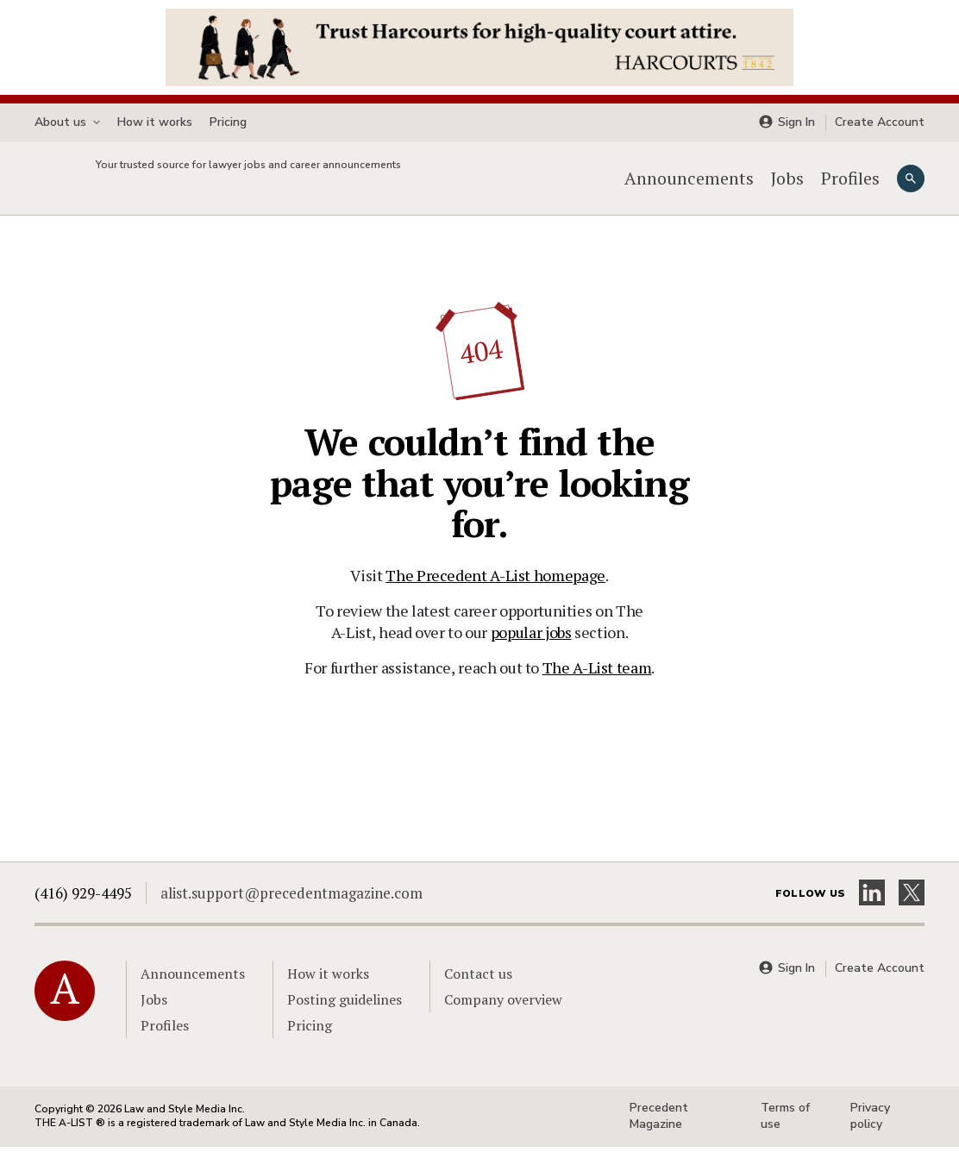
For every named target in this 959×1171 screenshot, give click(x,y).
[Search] (911, 190)
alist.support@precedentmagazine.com (291, 917)
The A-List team (597, 691)
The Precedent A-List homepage (495, 599)
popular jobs (531, 656)
